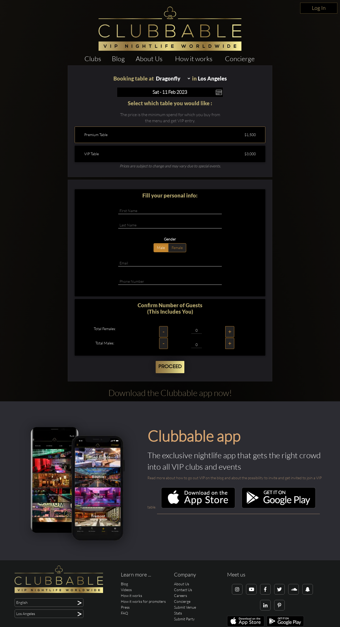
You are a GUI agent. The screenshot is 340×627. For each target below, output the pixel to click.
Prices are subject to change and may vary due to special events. (170, 166)
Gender (170, 239)
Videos (126, 589)
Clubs (92, 58)
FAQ (124, 613)
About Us (149, 58)
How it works (193, 58)
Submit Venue (185, 607)
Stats (178, 613)
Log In (319, 8)
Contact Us (183, 589)
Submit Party (184, 619)
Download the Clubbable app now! (170, 393)
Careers (180, 595)
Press (125, 607)
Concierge (240, 58)
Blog (118, 58)
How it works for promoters (143, 601)
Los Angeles (212, 78)
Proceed (170, 367)
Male (161, 247)
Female (177, 247)
